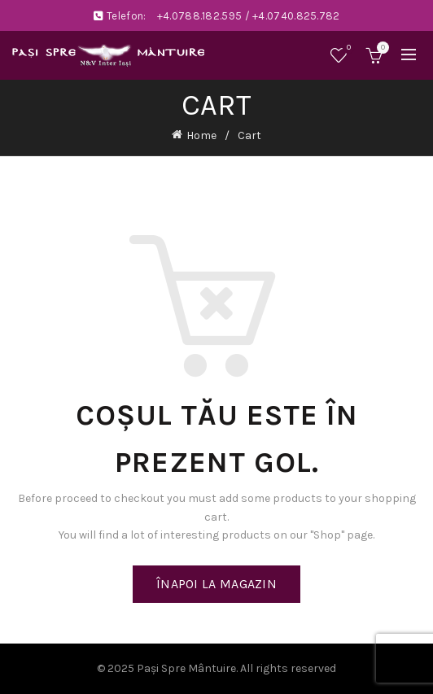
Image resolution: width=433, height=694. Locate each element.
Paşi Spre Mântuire (186, 668)
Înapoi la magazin (216, 583)
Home (201, 135)
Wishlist (347, 48)
